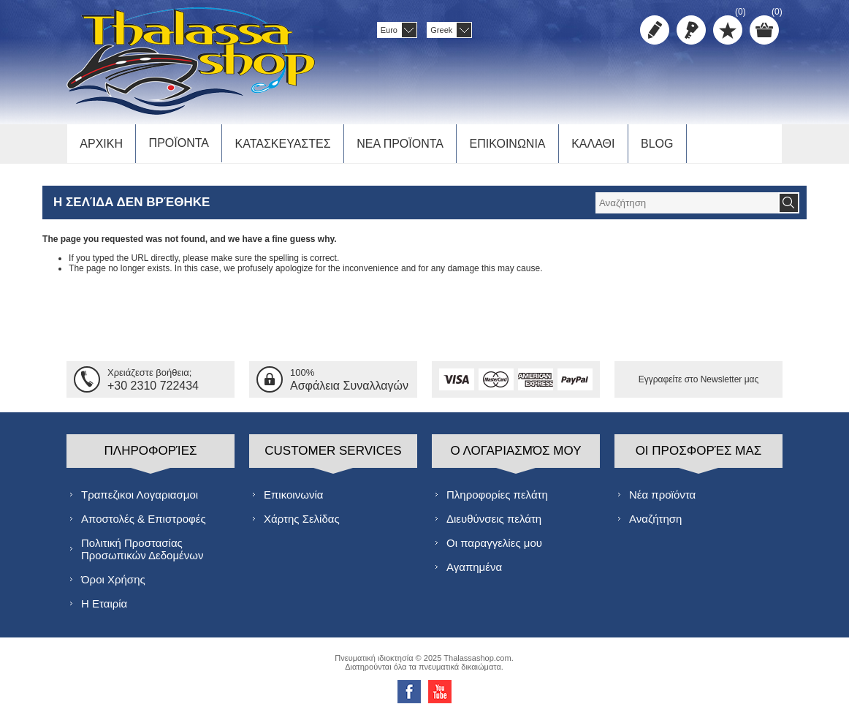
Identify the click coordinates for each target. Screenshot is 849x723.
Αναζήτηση (655, 524)
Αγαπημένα (474, 572)
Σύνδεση (691, 30)
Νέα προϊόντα (662, 499)
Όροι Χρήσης (113, 584)
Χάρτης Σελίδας (302, 524)
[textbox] (686, 208)
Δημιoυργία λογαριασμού (654, 30)
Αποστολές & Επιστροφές (143, 524)
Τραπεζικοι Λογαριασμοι (139, 499)
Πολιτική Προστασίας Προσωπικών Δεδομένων (142, 554)
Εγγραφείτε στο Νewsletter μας (699, 384)
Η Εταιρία (104, 608)
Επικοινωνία (293, 499)
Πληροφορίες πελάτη (497, 499)
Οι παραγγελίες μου (494, 548)
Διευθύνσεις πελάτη (493, 524)
